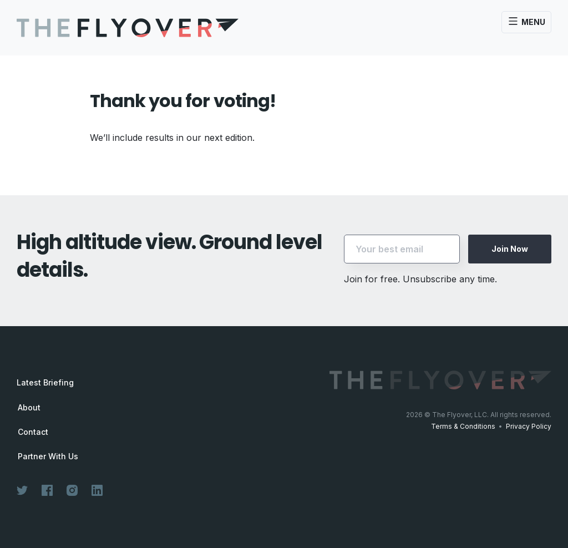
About (29, 407)
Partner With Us (48, 456)
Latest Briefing (45, 382)
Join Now (509, 248)
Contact (33, 432)
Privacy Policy (528, 426)
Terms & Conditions (463, 426)
